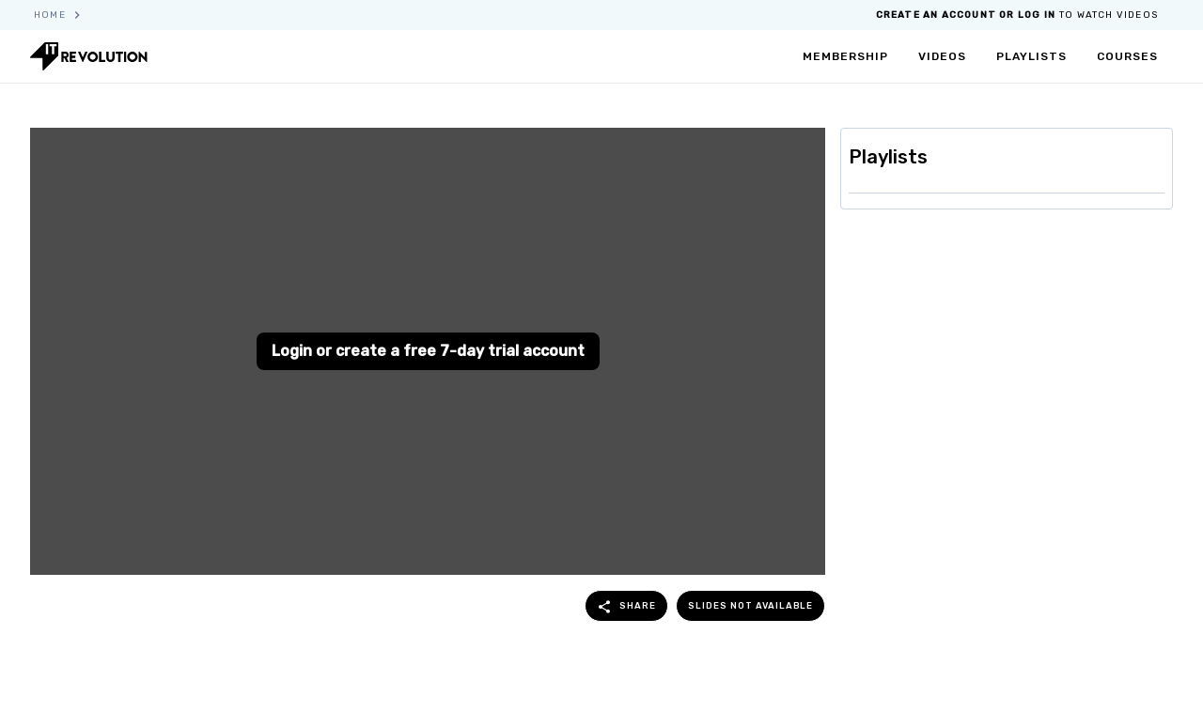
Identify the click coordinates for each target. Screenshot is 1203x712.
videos (942, 56)
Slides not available (750, 605)
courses (1127, 56)
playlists (1031, 56)
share (626, 606)
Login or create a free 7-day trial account (428, 351)
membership (845, 56)
